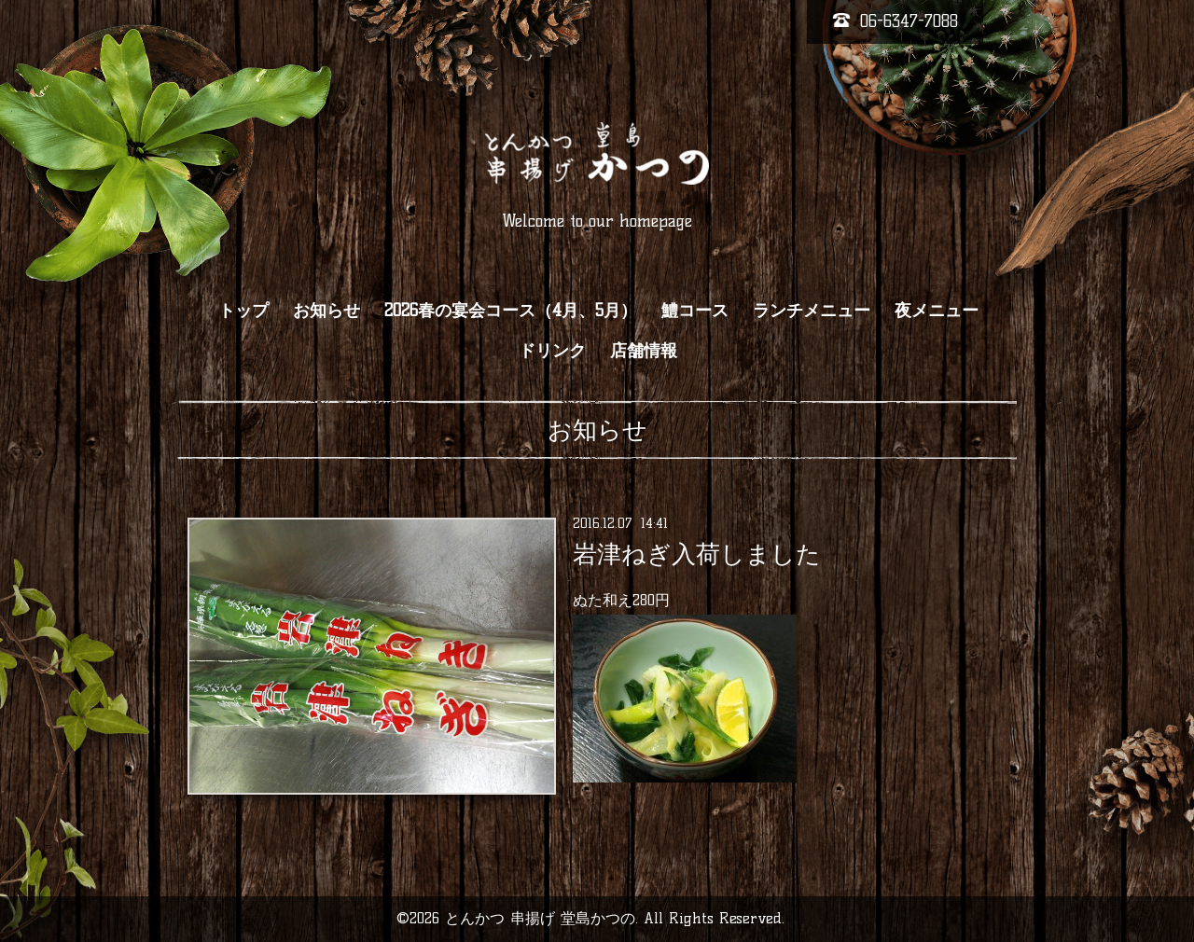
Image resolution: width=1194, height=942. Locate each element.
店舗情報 (643, 350)
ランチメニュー (811, 310)
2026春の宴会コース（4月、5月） (510, 310)
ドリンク (552, 350)
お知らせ (326, 310)
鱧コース (695, 310)
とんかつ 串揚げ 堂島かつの (540, 918)
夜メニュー (937, 310)
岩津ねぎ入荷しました (697, 554)
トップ (243, 310)
